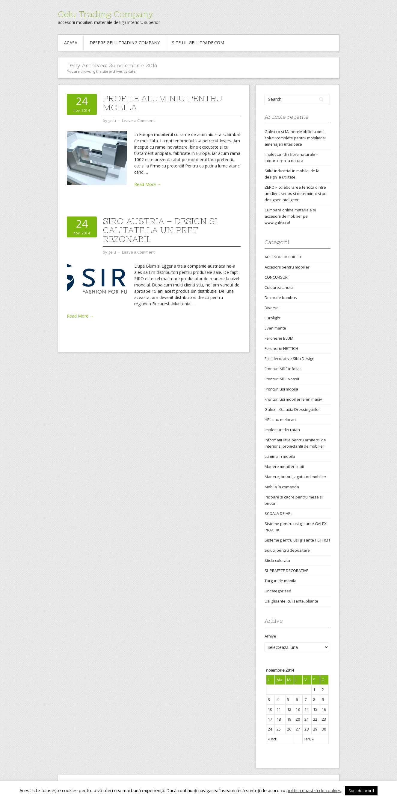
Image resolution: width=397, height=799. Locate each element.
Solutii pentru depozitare (287, 550)
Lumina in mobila (280, 456)
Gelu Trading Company (105, 14)
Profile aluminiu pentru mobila (163, 103)
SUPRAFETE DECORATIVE (286, 570)
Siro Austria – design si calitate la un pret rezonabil (160, 230)
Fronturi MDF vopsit (282, 379)
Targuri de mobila (280, 580)
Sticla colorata (277, 560)
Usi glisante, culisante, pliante (291, 601)
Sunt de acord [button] (361, 790)
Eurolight (272, 318)
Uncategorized (278, 591)
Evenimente (275, 328)
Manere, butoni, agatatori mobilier (295, 476)
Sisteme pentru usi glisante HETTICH (297, 540)
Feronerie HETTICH (281, 348)
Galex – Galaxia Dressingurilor (292, 409)
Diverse (272, 307)
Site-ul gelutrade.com (198, 42)
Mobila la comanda (282, 487)
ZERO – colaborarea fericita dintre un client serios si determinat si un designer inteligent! (296, 193)
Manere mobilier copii (284, 466)
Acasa (70, 42)
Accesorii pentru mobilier (287, 267)
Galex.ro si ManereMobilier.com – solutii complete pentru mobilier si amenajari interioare (295, 138)
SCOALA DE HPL (278, 513)
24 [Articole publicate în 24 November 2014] (270, 729)
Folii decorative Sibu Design (289, 358)
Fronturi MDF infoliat (283, 368)
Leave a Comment (138, 120)
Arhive (270, 636)
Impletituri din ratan (282, 429)
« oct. (272, 739)
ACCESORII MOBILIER (283, 257)
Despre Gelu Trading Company (125, 42)
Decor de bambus (281, 297)
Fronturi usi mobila (281, 389)
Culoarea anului (279, 287)
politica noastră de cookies (313, 790)
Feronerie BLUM (279, 338)
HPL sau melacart (280, 419)
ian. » (309, 739)
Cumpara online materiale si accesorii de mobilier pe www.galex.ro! (290, 216)
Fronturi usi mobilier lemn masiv (293, 399)
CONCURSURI (277, 277)
